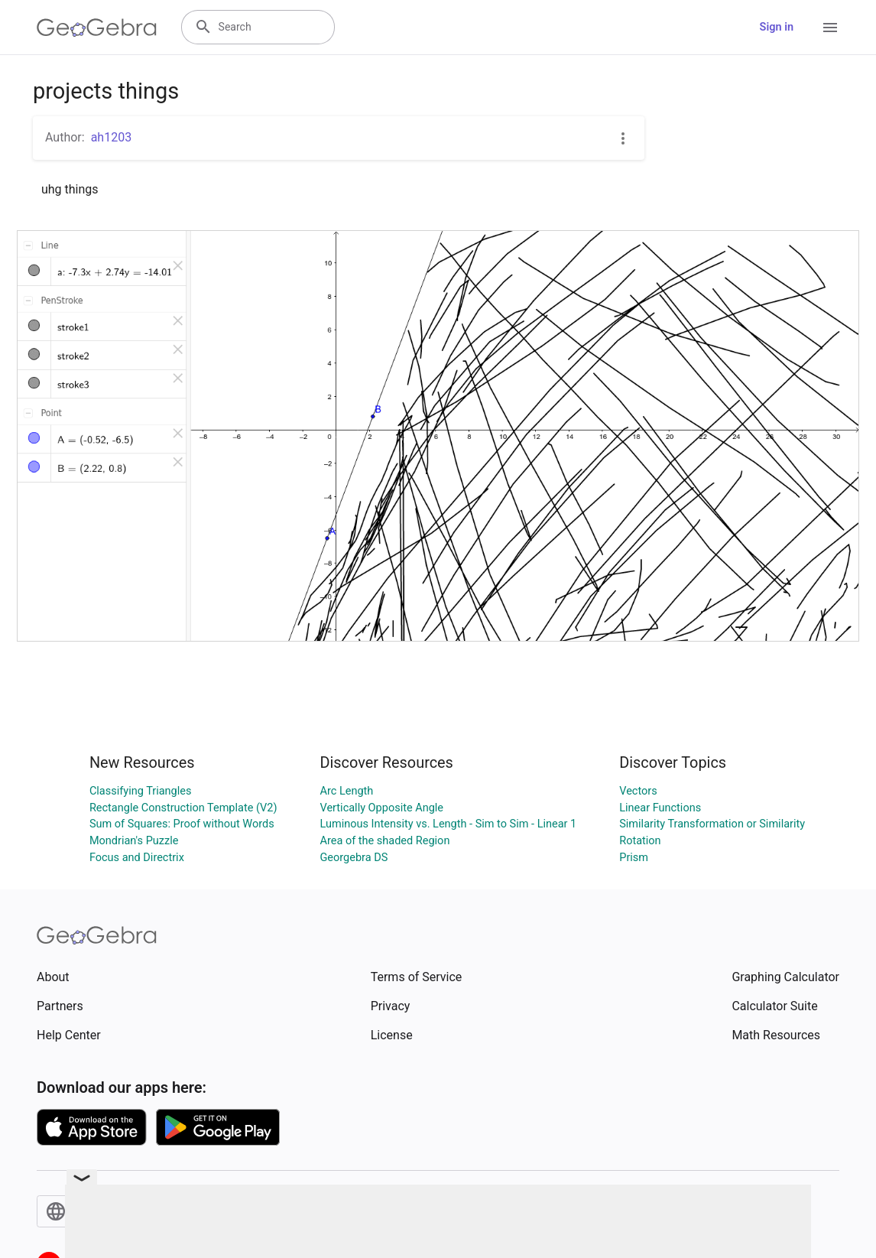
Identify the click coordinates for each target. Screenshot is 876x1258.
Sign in (776, 27)
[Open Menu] (830, 27)
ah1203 (111, 137)
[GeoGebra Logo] (97, 27)
